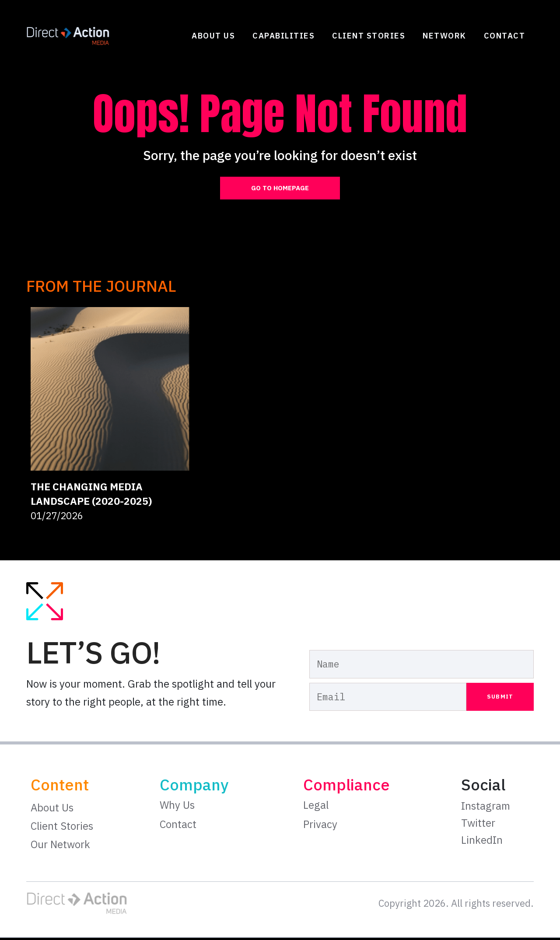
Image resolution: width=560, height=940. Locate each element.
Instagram (485, 808)
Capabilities (283, 36)
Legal (316, 807)
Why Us (177, 807)
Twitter (478, 825)
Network (444, 36)
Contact (504, 36)
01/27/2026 (57, 517)
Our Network (60, 846)
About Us (213, 36)
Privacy (320, 826)
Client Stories (368, 36)
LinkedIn (482, 842)
